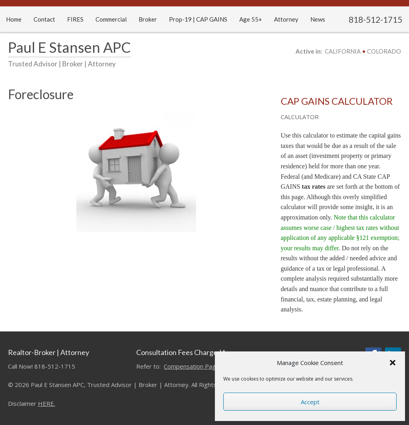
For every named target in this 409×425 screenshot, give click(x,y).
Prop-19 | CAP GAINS (198, 19)
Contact (44, 19)
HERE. (46, 403)
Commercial (111, 19)
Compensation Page (191, 366)
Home (14, 19)
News (317, 19)
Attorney (286, 19)
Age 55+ (250, 19)
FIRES (75, 19)
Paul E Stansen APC (69, 47)
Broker (148, 19)
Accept (310, 402)
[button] (393, 363)
